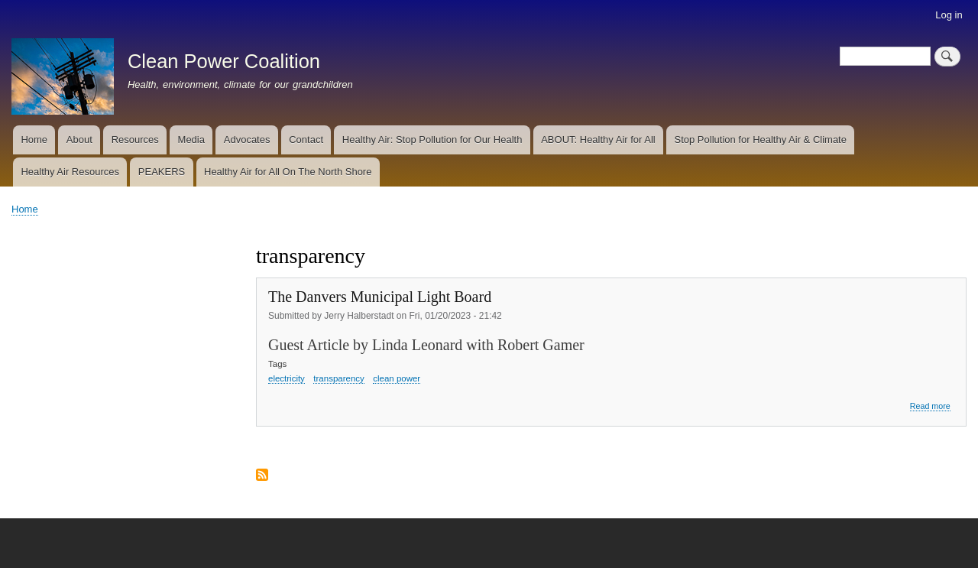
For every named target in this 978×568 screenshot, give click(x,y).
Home (34, 139)
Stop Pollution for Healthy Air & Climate (761, 139)
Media (191, 139)
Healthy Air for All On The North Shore (287, 171)
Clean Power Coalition (224, 61)
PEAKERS (161, 171)
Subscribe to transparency (262, 476)
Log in (948, 15)
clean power (396, 378)
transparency (338, 378)
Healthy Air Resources (70, 171)
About (79, 139)
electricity (286, 378)
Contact (306, 139)
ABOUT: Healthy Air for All (598, 139)
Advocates (247, 139)
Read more (930, 406)
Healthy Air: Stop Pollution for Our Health (432, 139)
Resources (135, 139)
